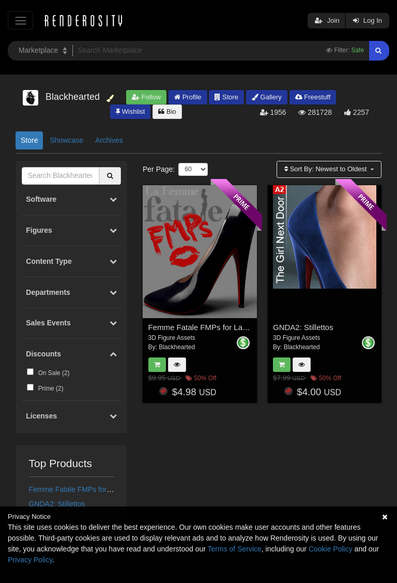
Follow (146, 97)
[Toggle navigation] (20, 20)
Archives (109, 140)
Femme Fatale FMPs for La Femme (86, 489)
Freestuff (313, 97)
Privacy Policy (30, 560)
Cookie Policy (331, 549)
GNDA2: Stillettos (57, 504)
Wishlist (130, 111)
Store (226, 97)
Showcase (66, 140)
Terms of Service (235, 549)
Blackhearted (177, 347)
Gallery (267, 97)
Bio (167, 111)
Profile (187, 97)
